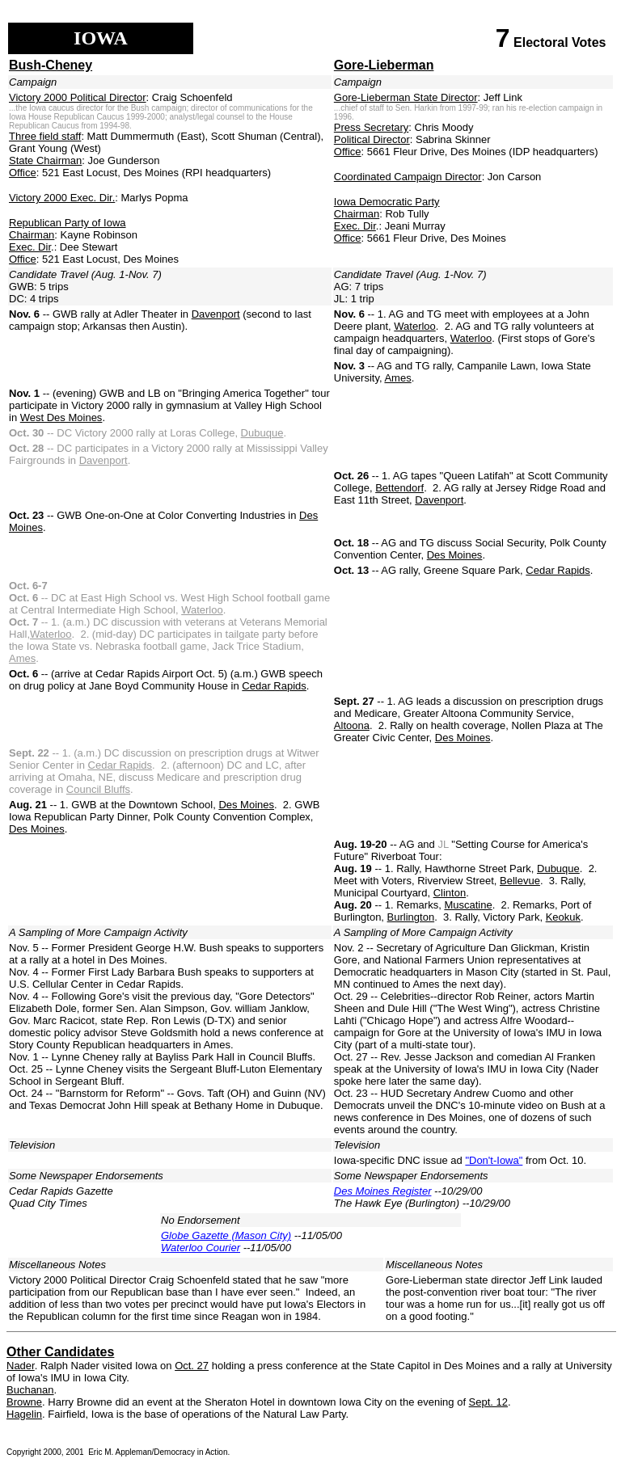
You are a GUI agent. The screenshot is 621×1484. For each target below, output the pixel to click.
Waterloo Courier (200, 1248)
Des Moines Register (383, 1191)
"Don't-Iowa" (493, 1160)
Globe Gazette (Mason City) (226, 1235)
